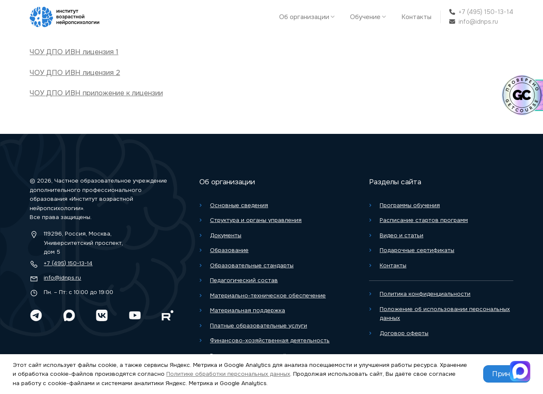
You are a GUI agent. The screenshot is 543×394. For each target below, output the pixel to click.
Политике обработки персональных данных (228, 373)
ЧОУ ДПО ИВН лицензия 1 (74, 51)
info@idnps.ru (478, 21)
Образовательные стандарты (252, 265)
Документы (225, 235)
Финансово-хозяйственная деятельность (270, 340)
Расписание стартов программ (424, 220)
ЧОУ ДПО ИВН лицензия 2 (75, 72)
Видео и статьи (401, 235)
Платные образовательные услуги (258, 325)
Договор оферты (404, 333)
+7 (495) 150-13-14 (486, 12)
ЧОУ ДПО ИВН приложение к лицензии (96, 93)
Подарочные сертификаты (417, 250)
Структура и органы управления (256, 220)
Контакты (416, 17)
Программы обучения (410, 205)
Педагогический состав (244, 280)
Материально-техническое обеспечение (268, 295)
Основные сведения (239, 205)
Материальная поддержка (247, 310)
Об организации (309, 17)
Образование (229, 250)
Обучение (370, 17)
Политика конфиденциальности (425, 293)
